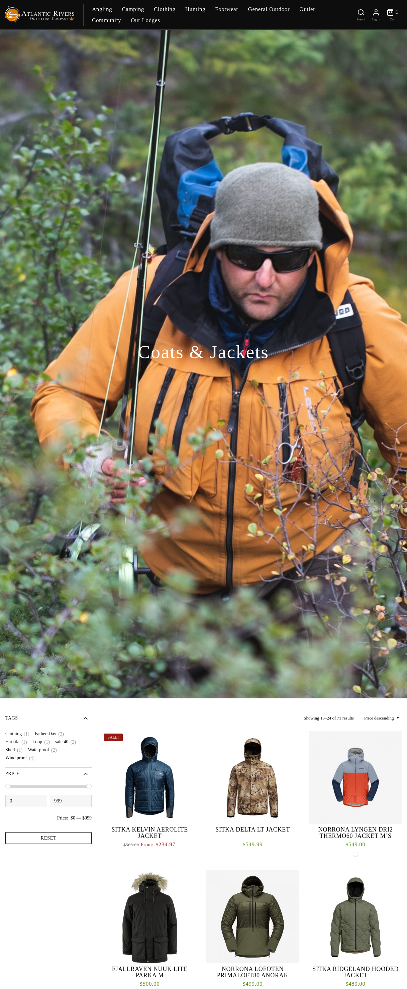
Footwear (226, 9)
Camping (133, 9)
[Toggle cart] (393, 15)
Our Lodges (145, 20)
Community (106, 20)
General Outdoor (269, 9)
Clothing (165, 9)
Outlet (307, 9)
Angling (102, 9)
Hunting (195, 9)
